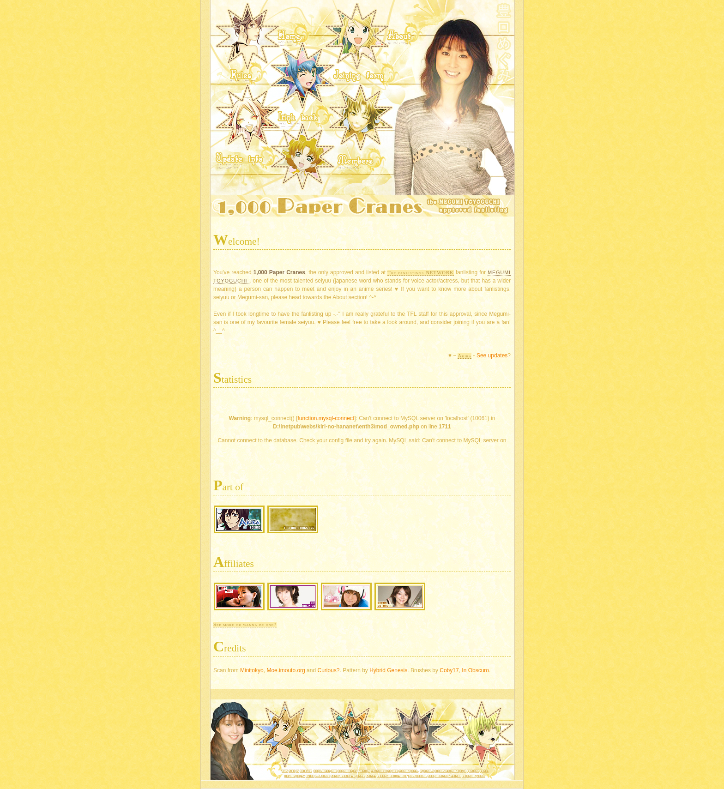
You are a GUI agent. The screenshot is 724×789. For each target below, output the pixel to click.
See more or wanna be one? (245, 624)
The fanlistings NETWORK (420, 272)
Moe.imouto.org (285, 670)
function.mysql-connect (325, 418)
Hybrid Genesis (388, 670)
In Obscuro (475, 670)
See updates (492, 355)
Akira (464, 355)
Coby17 (449, 670)
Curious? (327, 670)
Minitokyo (251, 670)
